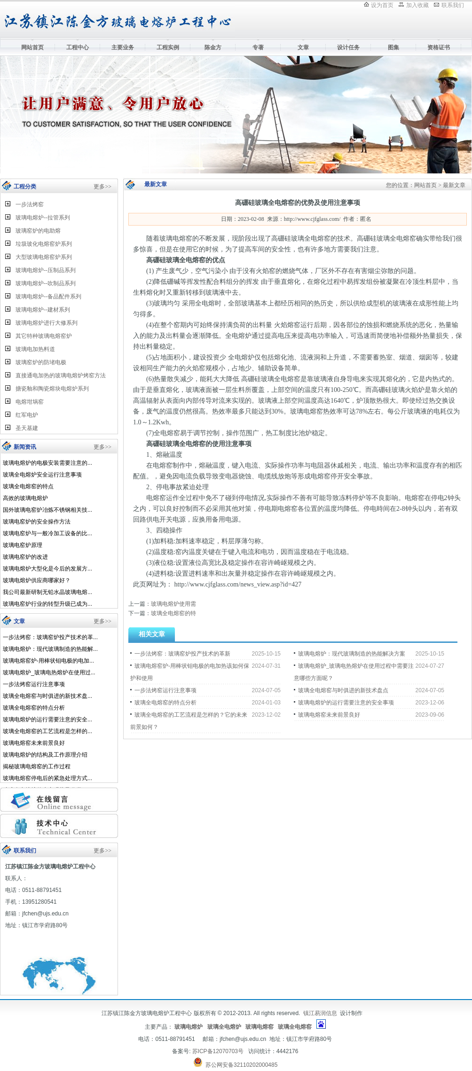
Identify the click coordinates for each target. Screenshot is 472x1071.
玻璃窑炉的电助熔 (38, 230)
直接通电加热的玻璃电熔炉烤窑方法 (61, 375)
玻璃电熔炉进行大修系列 (47, 323)
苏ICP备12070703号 (218, 1051)
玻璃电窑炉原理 (22, 545)
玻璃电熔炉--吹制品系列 (46, 283)
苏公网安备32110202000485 (241, 1065)
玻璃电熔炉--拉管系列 (43, 217)
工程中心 (77, 47)
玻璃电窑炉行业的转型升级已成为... (47, 604)
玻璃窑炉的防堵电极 (41, 362)
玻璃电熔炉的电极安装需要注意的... (47, 463)
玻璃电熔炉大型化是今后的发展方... (47, 568)
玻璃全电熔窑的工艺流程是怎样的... (47, 731)
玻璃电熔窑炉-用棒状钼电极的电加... (48, 660)
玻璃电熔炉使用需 (173, 604)
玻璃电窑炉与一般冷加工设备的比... (47, 533)
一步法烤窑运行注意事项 (34, 684)
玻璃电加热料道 (35, 349)
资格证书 (438, 47)
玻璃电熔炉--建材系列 (43, 309)
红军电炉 (27, 415)
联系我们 (452, 5)
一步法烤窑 (30, 204)
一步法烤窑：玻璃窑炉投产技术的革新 (182, 653)
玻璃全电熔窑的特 (173, 613)
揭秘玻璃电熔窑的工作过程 (37, 766)
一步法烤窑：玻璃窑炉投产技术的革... (50, 637)
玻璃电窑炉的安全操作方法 (37, 521)
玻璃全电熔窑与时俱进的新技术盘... (47, 696)
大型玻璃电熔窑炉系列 (44, 257)
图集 (393, 47)
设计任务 (348, 47)
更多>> (102, 186)
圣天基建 (27, 428)
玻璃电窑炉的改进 (25, 557)
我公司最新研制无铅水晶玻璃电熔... (47, 592)
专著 (258, 47)
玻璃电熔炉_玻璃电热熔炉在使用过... (49, 672)
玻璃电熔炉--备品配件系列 (48, 296)
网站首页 (32, 47)
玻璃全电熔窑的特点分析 (34, 707)
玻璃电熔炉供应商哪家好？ (37, 580)
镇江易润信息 (320, 1013)
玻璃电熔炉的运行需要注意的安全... (47, 719)
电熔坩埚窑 (30, 402)
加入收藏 (417, 5)
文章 (303, 47)
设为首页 (382, 5)
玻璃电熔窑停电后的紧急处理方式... (47, 778)
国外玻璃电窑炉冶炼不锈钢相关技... (47, 510)
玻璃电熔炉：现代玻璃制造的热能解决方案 (351, 653)
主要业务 (122, 47)
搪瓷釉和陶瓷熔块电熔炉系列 (52, 388)
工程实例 (168, 47)
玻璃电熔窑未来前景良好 (34, 743)
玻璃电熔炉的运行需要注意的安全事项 (346, 702)
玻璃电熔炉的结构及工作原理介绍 (45, 754)
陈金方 (213, 47)
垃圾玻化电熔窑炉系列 (44, 244)
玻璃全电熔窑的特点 (28, 486)
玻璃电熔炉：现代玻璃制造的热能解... (50, 649)
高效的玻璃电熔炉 (25, 498)
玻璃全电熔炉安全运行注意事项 (42, 474)
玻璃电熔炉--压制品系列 (46, 270)
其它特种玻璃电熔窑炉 (44, 336)
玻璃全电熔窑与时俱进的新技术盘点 (343, 690)
